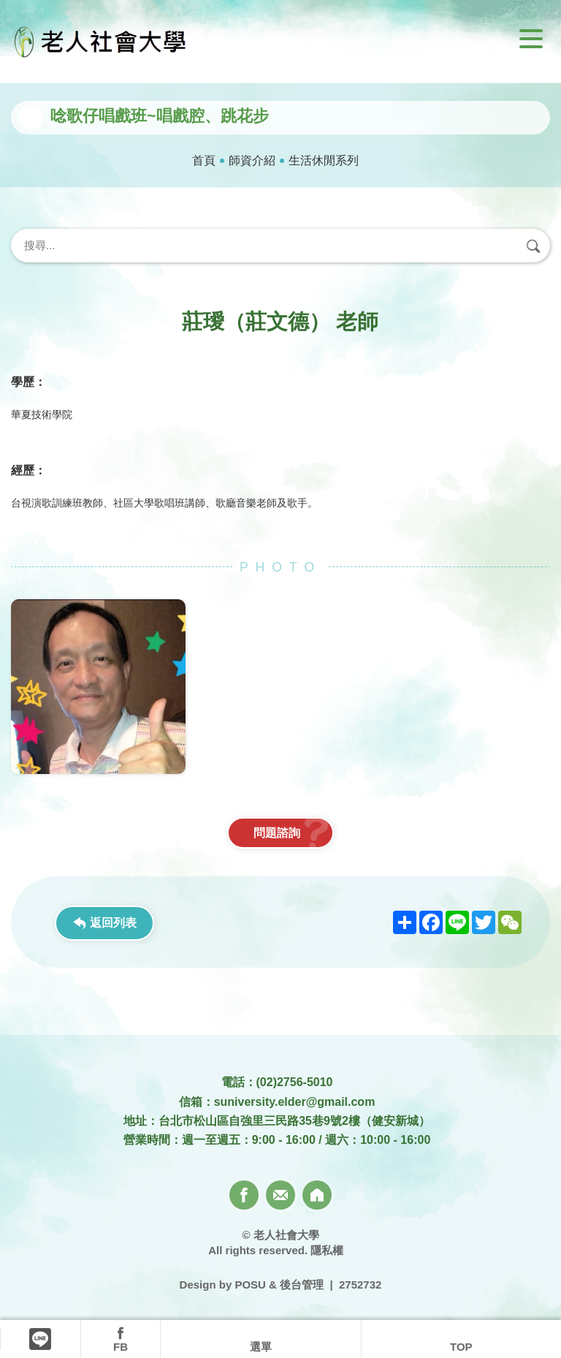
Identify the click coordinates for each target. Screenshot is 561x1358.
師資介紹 (252, 160)
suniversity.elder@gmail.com (294, 1102)
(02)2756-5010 (294, 1082)
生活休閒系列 (324, 160)
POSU (250, 1284)
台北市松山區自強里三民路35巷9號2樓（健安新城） (294, 1121)
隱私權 (326, 1250)
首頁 (203, 160)
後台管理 (302, 1284)
